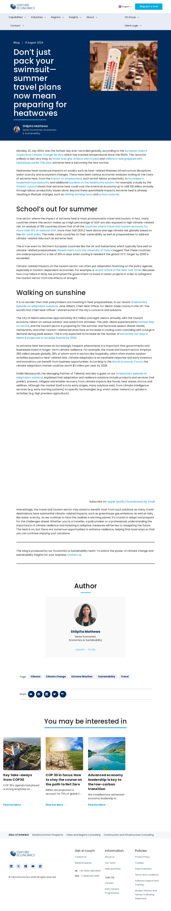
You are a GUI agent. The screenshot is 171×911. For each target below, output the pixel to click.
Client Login (134, 26)
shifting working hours (78, 194)
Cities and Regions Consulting (83, 834)
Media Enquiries (83, 862)
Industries (39, 17)
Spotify (120, 502)
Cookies (139, 862)
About (93, 17)
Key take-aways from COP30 (17, 777)
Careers (109, 883)
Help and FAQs (113, 868)
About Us (109, 856)
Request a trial (147, 6)
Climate (35, 676)
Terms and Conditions (147, 874)
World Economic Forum (127, 362)
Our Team (110, 862)
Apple (111, 502)
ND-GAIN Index (31, 234)
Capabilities (18, 17)
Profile (91, 649)
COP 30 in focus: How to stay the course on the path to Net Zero (64, 780)
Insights (76, 17)
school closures (109, 194)
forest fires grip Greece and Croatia (75, 159)
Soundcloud (134, 502)
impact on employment (66, 178)
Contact (17, 26)
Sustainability (106, 676)
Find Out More (13, 805)
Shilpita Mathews (85, 632)
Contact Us (81, 856)
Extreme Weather (82, 676)
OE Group (132, 17)
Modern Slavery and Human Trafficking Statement (146, 894)
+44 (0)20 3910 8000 (90, 870)
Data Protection (143, 868)
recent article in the (118, 270)
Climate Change (56, 676)
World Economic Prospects (47, 834)
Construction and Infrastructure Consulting (129, 834)
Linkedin (80, 649)
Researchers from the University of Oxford (85, 250)
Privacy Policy (142, 856)
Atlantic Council (26, 186)
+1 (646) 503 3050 (90, 875)
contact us (74, 555)
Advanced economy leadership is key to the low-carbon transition (105, 782)
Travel (125, 676)
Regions (58, 17)
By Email (149, 502)
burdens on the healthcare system (91, 182)
